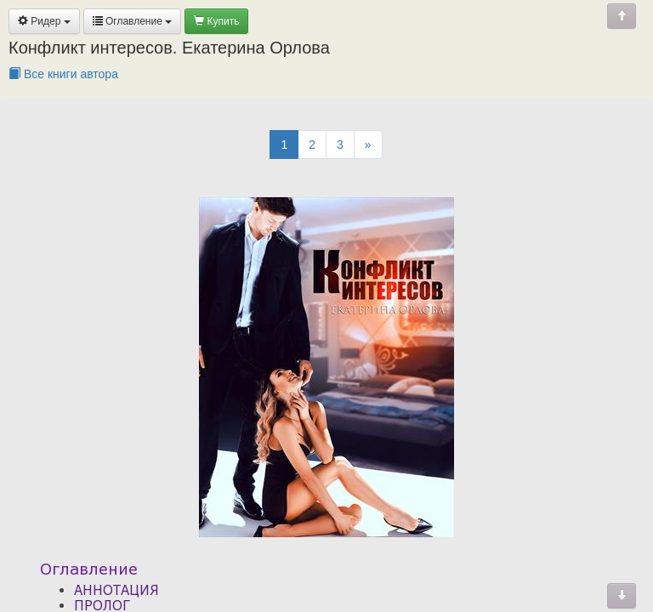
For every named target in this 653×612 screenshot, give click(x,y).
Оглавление (133, 21)
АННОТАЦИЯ (116, 590)
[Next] (368, 144)
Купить (216, 21)
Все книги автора (63, 74)
